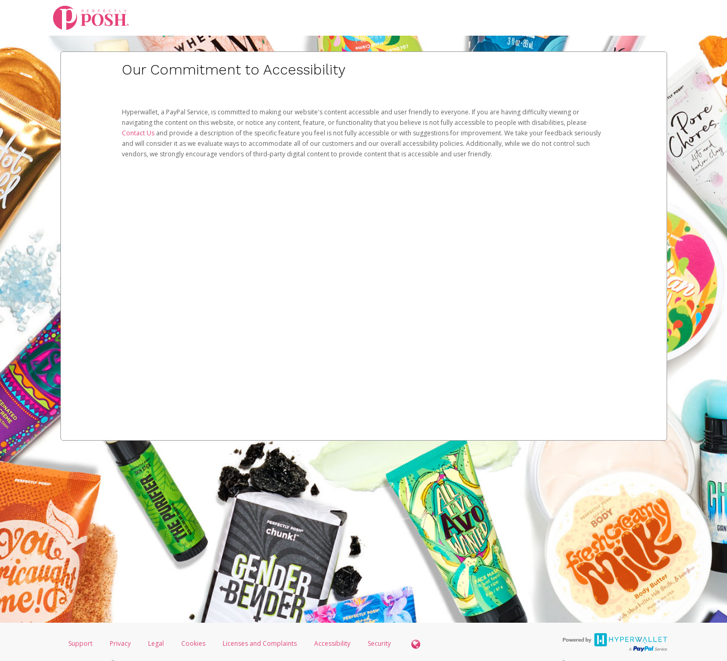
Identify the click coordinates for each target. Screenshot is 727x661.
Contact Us (139, 133)
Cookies (193, 643)
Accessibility (332, 643)
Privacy (120, 643)
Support (80, 643)
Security (379, 643)
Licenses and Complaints (260, 643)
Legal (156, 643)
